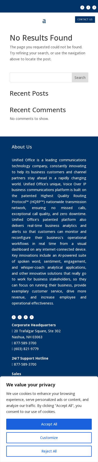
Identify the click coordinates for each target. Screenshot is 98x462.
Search (80, 77)
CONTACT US (85, 19)
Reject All (49, 451)
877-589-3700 (24, 343)
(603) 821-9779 (26, 348)
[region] (49, 419)
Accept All (49, 424)
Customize (49, 437)
